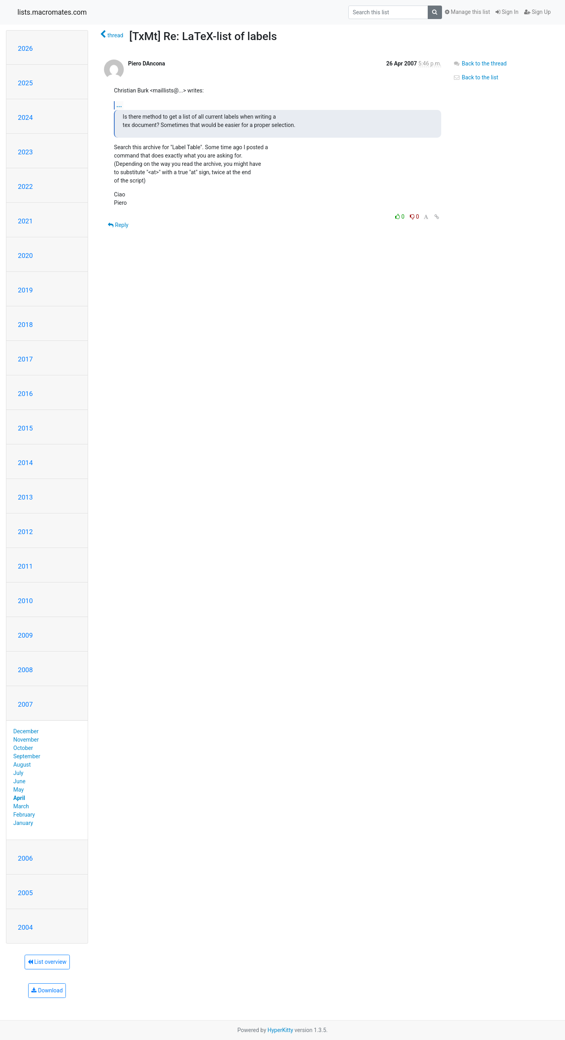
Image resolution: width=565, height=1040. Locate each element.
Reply (118, 225)
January (23, 823)
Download (47, 990)
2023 (25, 152)
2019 (25, 290)
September (26, 756)
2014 (25, 463)
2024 (25, 117)
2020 (25, 256)
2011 (25, 566)
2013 (25, 497)
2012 (25, 532)
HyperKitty (280, 1030)
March (21, 806)
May (18, 789)
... (119, 105)
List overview (47, 962)
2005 (25, 893)
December (26, 731)
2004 (25, 927)
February (24, 814)
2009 (25, 635)
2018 (25, 325)
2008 (25, 670)
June (19, 781)
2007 (25, 704)
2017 (25, 359)
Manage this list (467, 12)
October (23, 748)
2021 (25, 221)
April (19, 798)
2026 (25, 48)
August (22, 764)
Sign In (507, 12)
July (18, 773)
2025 (25, 83)
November (26, 739)
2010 (25, 601)
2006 (25, 858)
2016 (25, 394)
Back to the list (475, 77)
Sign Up (537, 12)
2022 (25, 186)
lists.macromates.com (52, 12)
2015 (25, 428)
